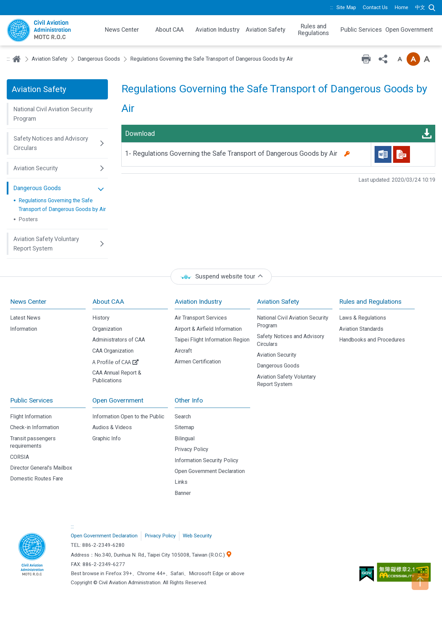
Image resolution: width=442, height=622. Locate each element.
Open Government (117, 400)
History (101, 318)
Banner (183, 493)
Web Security (197, 536)
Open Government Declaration (210, 471)
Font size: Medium (413, 59)
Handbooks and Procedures (372, 339)
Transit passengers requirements (33, 442)
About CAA (108, 301)
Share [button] (383, 59)
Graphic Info (106, 438)
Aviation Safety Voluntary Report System (286, 380)
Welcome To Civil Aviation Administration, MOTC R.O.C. (50, 30)
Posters (28, 219)
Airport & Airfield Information (208, 329)
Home (401, 7)
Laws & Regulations (362, 318)
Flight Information (31, 416)
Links (181, 482)
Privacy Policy (191, 449)
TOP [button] (420, 581)
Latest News (25, 318)
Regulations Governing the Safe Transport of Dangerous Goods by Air (62, 204)
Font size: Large (427, 59)
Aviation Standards (361, 329)
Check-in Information (34, 427)
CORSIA (19, 457)
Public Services (31, 400)
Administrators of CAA (118, 339)
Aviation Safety (49, 59)
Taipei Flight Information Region (212, 339)
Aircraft (183, 351)
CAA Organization (113, 351)
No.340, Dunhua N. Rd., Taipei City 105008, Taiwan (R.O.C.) (159, 555)
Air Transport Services (201, 318)
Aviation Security (276, 355)
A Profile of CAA (111, 362)
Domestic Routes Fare (36, 478)
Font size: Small (400, 59)
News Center (28, 301)
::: (331, 7)
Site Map (346, 7)
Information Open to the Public (128, 416)
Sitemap (184, 427)
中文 (420, 7)
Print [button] (366, 59)
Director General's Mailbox (41, 468)
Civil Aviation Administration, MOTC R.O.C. (32, 555)
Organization (107, 329)
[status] (221, 277)
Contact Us (375, 7)
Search (432, 7)
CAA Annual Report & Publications (116, 376)
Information (23, 329)
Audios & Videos (112, 427)
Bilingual (185, 438)
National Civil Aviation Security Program (292, 321)
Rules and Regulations (370, 301)
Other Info (189, 400)
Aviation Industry (198, 301)
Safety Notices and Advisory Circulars (290, 340)
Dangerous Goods (99, 59)
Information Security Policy (206, 460)
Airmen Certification (198, 361)
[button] (57, 114)
